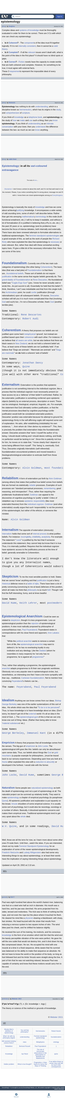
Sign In (59, 16)
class (24, 1042)
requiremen (15, 71)
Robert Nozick (56, 1031)
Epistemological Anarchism (22, 616)
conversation (7, 127)
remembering (49, 488)
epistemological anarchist (32, 644)
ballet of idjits (33, 584)
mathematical (28, 217)
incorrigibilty (26, 537)
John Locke (43, 746)
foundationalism (56, 1037)
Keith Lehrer (28, 603)
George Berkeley (13, 733)
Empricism (8, 742)
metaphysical (30, 334)
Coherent (13, 43)
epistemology (13, 797)
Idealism (8, 700)
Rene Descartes (40, 280)
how (14, 120)
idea (3, 26)
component (29, 43)
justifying (20, 210)
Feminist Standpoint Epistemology (34, 846)
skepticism (15, 620)
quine (56, 1054)
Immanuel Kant (36, 733)
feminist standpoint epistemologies (44, 236)
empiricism (30, 746)
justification (7, 276)
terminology (41, 217)
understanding (41, 107)
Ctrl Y (12, 897)
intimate (50, 124)
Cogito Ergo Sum (19, 283)
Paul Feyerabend (29, 630)
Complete (13, 52)
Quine (26, 366)
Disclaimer (8, 189)
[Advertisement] (32, 7)
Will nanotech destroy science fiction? (9, 1042)
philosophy (32, 590)
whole (23, 816)
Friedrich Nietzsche (10, 852)
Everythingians (57, 195)
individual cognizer (36, 504)
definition (5, 999)
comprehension (12, 113)
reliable (32, 485)
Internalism (10, 529)
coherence (29, 337)
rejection (35, 623)
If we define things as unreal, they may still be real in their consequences (56, 1064)
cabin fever (13, 159)
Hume (4, 762)
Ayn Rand (24, 1054)
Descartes (54, 296)
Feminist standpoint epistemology (40, 1037)
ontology (56, 1042)
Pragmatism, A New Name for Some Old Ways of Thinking (40, 1064)
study (58, 110)
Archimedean (11, 292)
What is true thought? (25, 1064)
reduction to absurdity (45, 762)
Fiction (21, 62)
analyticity (46, 537)
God (4, 302)
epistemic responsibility (35, 501)
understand (40, 127)
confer (34, 292)
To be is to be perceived (48, 707)
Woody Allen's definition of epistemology (9, 1031)
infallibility (36, 537)
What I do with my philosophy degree (9, 1037)
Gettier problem (9, 1064)
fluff (49, 590)
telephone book (35, 117)
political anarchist (24, 641)
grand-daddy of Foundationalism (16, 280)
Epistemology (10, 165)
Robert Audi (30, 318)
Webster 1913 (16, 999)
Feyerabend (17, 681)
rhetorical (6, 584)
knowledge (19, 117)
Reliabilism (10, 478)
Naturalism (8, 787)
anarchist (6, 668)
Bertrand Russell (24, 1046)
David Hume (9, 603)
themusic (12, 103)
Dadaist (42, 651)
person (4, 897)
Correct (12, 62)
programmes (37, 657)
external (32, 714)
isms (35, 180)
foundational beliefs (14, 273)
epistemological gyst (29, 717)
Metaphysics (40, 1042)
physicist (29, 918)
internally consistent (27, 46)
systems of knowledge (29, 30)
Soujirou (12, 26)
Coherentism (46, 267)
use (30, 120)
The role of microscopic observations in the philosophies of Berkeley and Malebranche (40, 1054)
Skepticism (10, 576)
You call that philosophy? (25, 1031)
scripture (26, 113)
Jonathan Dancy (32, 363)
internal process (40, 534)
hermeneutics (25, 110)
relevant (31, 52)
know (55, 120)
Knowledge (8, 1054)
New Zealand (21, 343)
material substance (10, 723)
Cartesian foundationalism (32, 678)
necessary (54, 242)
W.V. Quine (9, 826)
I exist (18, 540)
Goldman (34, 495)
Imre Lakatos (53, 633)
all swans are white (24, 340)
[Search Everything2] (32, 16)
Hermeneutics (40, 1031)
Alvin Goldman (31, 468)
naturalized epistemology (42, 788)
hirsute (14, 804)
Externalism (11, 384)
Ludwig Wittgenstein (32, 852)
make (22, 120)
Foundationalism (14, 263)
